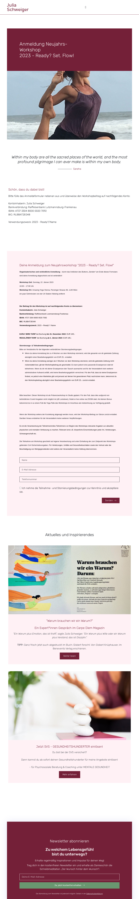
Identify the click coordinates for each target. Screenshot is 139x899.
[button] (85, 7)
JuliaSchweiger (18, 7)
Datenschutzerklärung (94, 894)
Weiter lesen (69, 656)
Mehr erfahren (70, 774)
